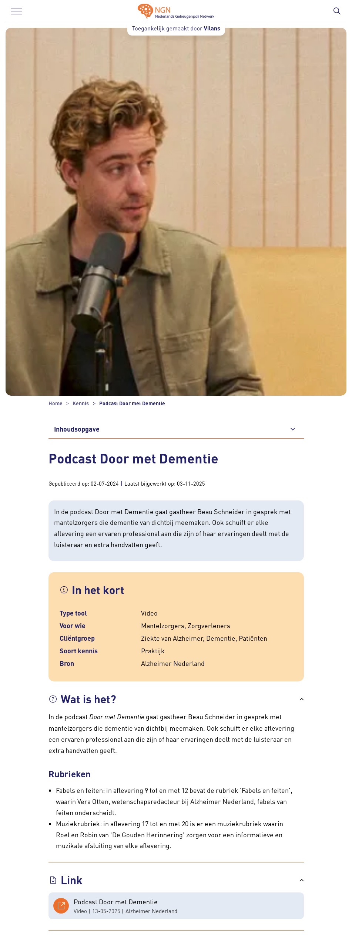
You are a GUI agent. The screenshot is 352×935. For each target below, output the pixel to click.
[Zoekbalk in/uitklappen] (337, 11)
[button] (176, 699)
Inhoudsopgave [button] (77, 429)
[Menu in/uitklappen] (17, 11)
